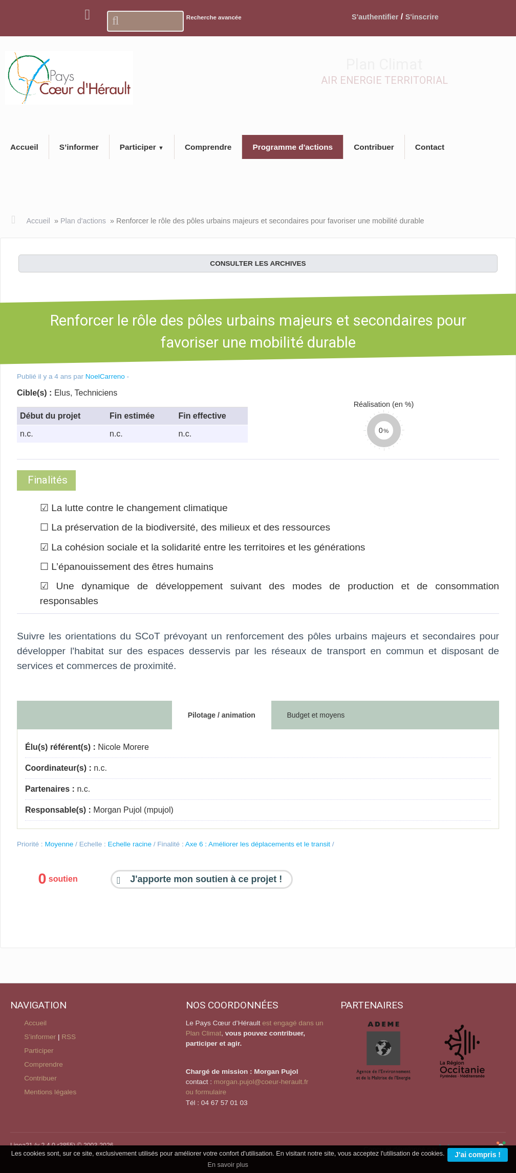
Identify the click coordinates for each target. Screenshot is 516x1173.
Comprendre (43, 1064)
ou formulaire (206, 1092)
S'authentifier (375, 17)
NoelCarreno (105, 376)
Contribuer (40, 1078)
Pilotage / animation (221, 715)
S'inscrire (422, 17)
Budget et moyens (316, 715)
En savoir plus (228, 1164)
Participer (38, 1050)
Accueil (38, 221)
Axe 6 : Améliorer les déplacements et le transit (257, 844)
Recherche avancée (214, 17)
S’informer (40, 1037)
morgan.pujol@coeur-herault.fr (261, 1082)
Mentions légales (50, 1092)
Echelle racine (130, 844)
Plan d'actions (83, 221)
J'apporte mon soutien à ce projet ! (206, 880)
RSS (68, 1037)
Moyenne (59, 844)
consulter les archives (258, 263)
